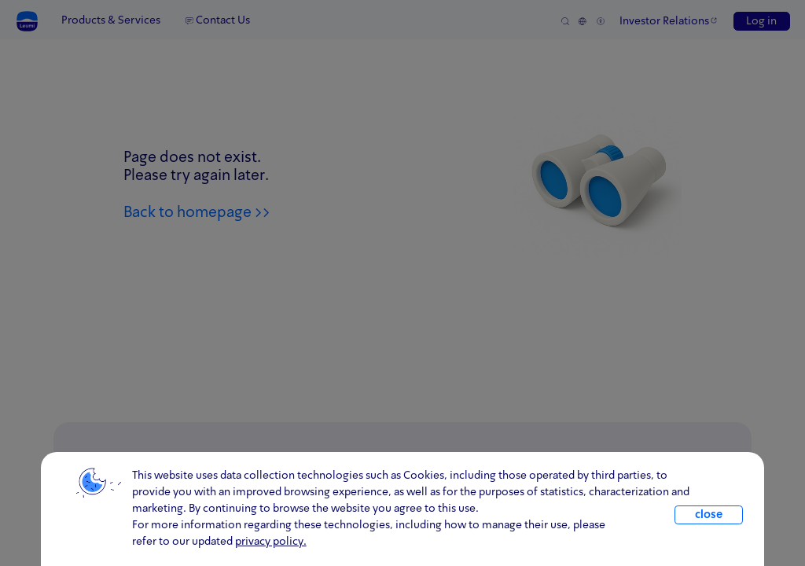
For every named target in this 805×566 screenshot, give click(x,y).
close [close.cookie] (708, 514)
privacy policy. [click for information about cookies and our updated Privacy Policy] (271, 541)
